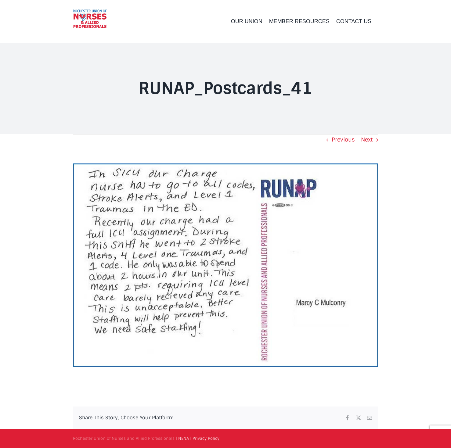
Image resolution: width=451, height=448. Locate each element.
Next (367, 139)
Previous (343, 139)
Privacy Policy (206, 438)
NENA (183, 438)
